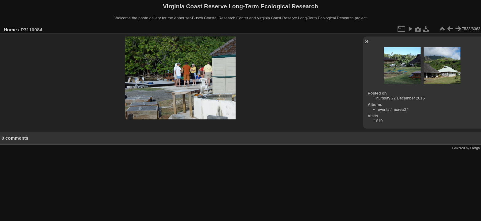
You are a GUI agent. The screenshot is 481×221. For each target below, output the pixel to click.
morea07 (400, 109)
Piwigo (475, 148)
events (384, 109)
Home (10, 29)
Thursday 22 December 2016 (399, 98)
